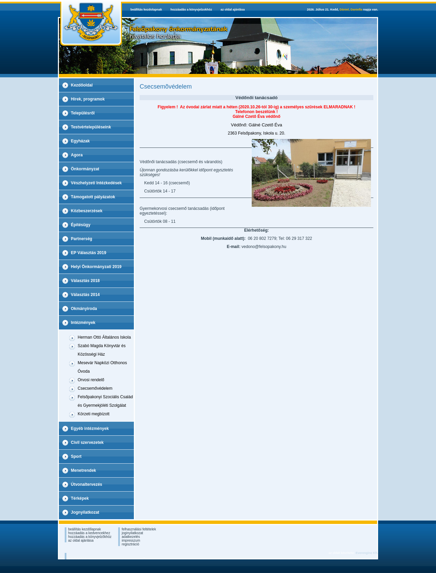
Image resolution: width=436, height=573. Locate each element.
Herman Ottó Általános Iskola (104, 337)
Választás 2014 (85, 294)
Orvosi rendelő (91, 379)
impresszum (131, 540)
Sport (76, 456)
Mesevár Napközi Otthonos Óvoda (102, 367)
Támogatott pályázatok (93, 197)
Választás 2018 (85, 280)
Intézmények (83, 322)
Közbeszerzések (87, 210)
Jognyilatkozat (85, 512)
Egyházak (80, 141)
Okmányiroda (84, 308)
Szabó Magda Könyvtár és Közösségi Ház (102, 350)
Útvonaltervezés (86, 484)
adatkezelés (131, 537)
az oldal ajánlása (233, 9)
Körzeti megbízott (93, 414)
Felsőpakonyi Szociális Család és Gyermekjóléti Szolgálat (105, 401)
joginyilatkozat (132, 533)
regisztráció (130, 544)
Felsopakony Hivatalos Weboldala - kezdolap (90, 23)
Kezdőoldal (82, 85)
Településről (83, 113)
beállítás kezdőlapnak (84, 529)
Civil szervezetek (87, 442)
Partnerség (81, 238)
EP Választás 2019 (88, 252)
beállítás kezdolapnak (146, 9)
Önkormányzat (85, 169)
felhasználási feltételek (139, 529)
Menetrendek (83, 470)
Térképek (80, 498)
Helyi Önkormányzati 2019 (96, 266)
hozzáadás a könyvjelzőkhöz (89, 537)
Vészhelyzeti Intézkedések (96, 183)
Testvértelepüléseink (91, 127)
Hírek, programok (88, 99)
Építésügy (80, 224)
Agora (77, 155)
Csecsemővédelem (95, 388)
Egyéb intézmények (90, 428)
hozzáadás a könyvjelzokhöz (191, 9)
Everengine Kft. (367, 553)
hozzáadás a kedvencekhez (89, 533)
